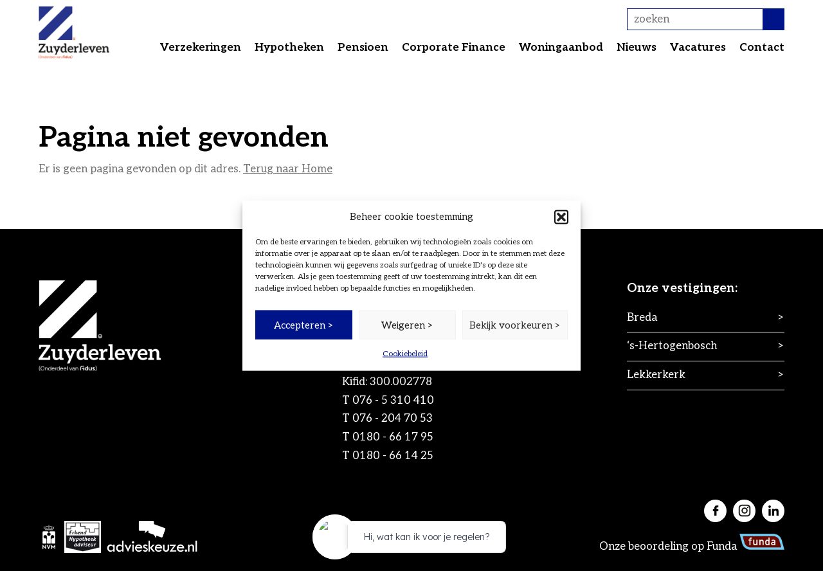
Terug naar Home (287, 169)
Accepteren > (304, 325)
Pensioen (363, 47)
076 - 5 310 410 (393, 400)
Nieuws (636, 47)
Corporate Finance (453, 47)
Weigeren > (407, 325)
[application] (411, 540)
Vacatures (698, 47)
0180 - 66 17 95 (392, 437)
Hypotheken (289, 47)
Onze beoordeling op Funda (691, 546)
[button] (561, 216)
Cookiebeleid (405, 354)
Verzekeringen (200, 47)
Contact (761, 47)
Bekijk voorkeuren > (515, 325)
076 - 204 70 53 (392, 418)
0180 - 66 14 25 (392, 455)
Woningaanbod (561, 47)
